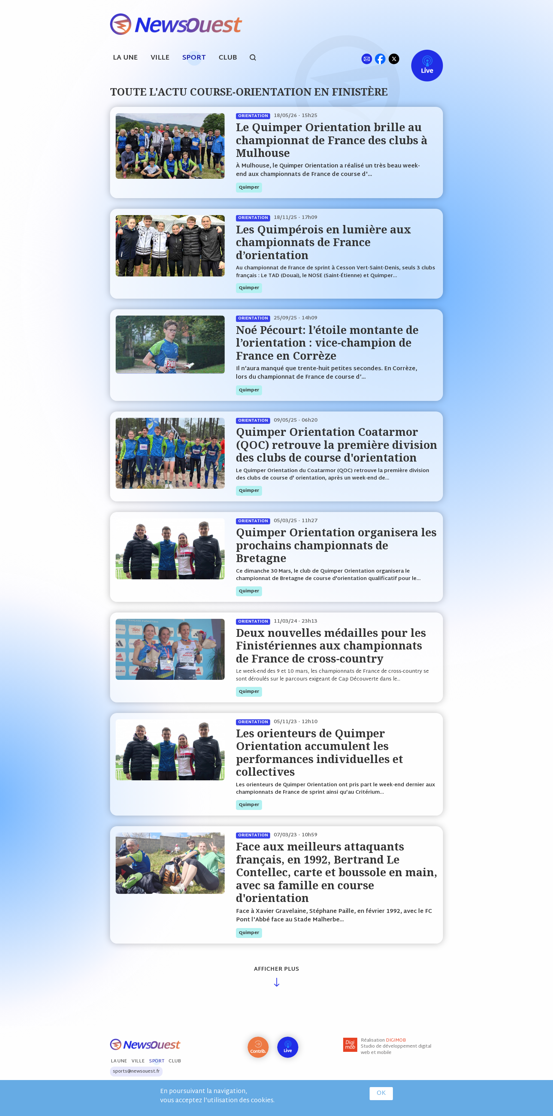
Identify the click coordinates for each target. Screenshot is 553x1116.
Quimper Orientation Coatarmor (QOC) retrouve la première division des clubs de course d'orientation (336, 445)
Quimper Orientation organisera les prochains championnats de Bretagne (336, 545)
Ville (160, 58)
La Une (125, 58)
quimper (249, 187)
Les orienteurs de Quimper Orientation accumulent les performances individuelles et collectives (319, 752)
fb (380, 59)
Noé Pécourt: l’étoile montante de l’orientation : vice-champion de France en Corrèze (327, 343)
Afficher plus (276, 969)
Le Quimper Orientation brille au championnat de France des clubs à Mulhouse (331, 140)
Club (228, 58)
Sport (194, 58)
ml (366, 59)
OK (381, 1093)
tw (394, 59)
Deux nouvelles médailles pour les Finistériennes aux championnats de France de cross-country (331, 646)
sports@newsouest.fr (136, 1071)
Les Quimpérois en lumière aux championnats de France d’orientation (323, 242)
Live (420, 59)
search (256, 58)
